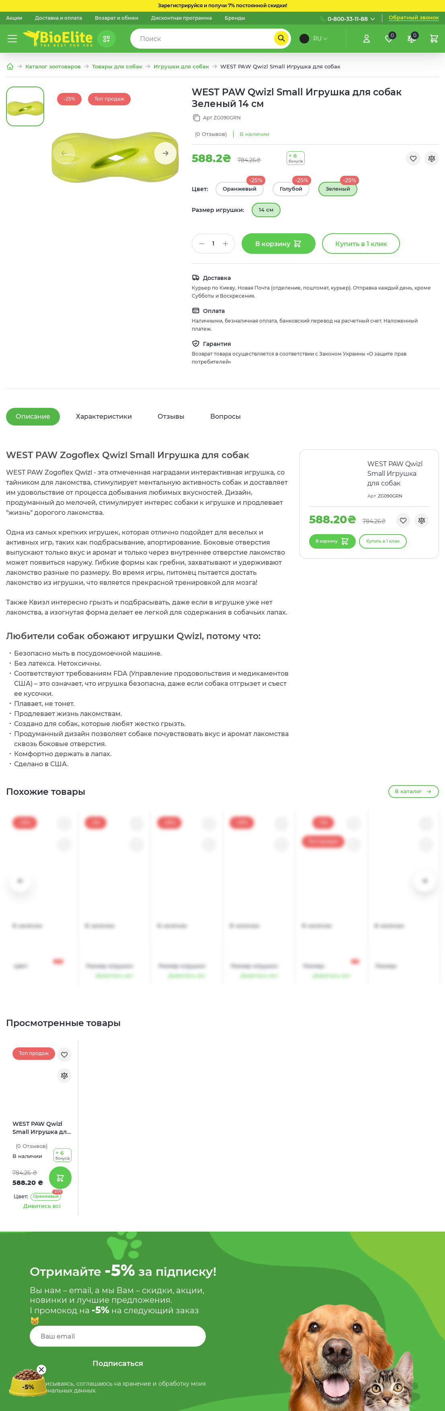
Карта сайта (271, 1285)
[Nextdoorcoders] (434, 1401)
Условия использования (290, 1302)
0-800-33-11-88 (348, 19)
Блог (151, 1235)
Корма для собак (169, 1302)
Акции (14, 18)
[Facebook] (415, 1401)
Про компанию (166, 1251)
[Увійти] (366, 38)
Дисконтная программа (181, 18)
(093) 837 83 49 (396, 1284)
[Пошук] (281, 38)
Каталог (155, 1285)
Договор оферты (279, 1319)
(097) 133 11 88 (394, 1235)
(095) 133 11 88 (393, 1251)
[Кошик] (434, 38)
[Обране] (389, 38)
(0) (211, 134)
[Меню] (12, 38)
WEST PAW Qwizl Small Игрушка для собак (41, 896)
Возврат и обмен (116, 18)
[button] (165, 153)
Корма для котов (169, 1319)
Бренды (235, 18)
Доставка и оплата (58, 18)
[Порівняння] (411, 38)
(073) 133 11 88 (393, 1267)
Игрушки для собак (181, 67)
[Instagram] (395, 1401)
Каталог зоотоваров (53, 67)
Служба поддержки (283, 1268)
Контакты (158, 1352)
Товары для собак (117, 67)
